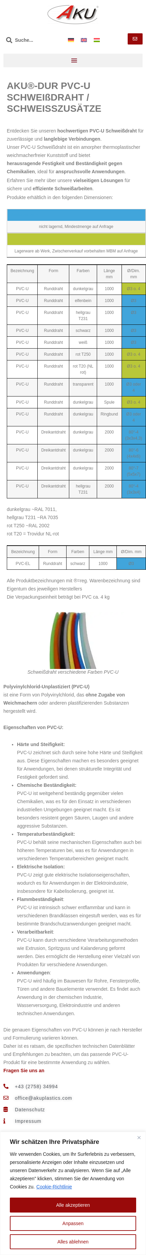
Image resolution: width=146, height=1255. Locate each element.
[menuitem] (71, 40)
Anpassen (73, 1223)
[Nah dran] (139, 1137)
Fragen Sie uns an (23, 1070)
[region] (73, 1193)
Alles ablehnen (73, 1241)
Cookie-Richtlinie (54, 1186)
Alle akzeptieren (73, 1205)
